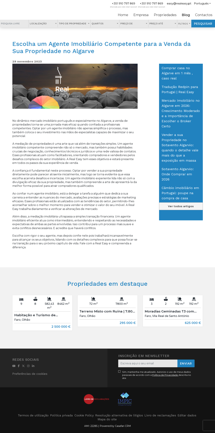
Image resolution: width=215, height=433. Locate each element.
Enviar (186, 363)
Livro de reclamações (160, 415)
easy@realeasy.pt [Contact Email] (179, 3)
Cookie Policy (84, 415)
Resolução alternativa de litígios (119, 415)
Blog (186, 15)
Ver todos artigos (181, 206)
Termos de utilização (33, 415)
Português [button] (201, 3)
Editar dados (187, 415)
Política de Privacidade (165, 375)
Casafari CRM (123, 426)
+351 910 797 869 (123, 3)
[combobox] (43, 23)
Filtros (183, 23)
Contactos (203, 15)
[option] (42, 315)
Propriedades (165, 15)
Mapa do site (107, 419)
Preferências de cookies (29, 373)
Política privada (61, 415)
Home (123, 15)
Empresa (141, 15)
